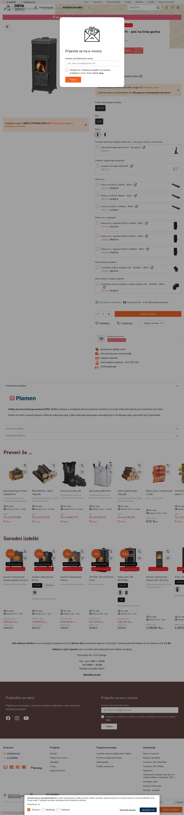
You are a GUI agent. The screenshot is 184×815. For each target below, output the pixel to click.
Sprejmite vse (148, 810)
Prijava (73, 79)
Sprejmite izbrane (128, 810)
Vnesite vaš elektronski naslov (79, 58)
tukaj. (101, 73)
